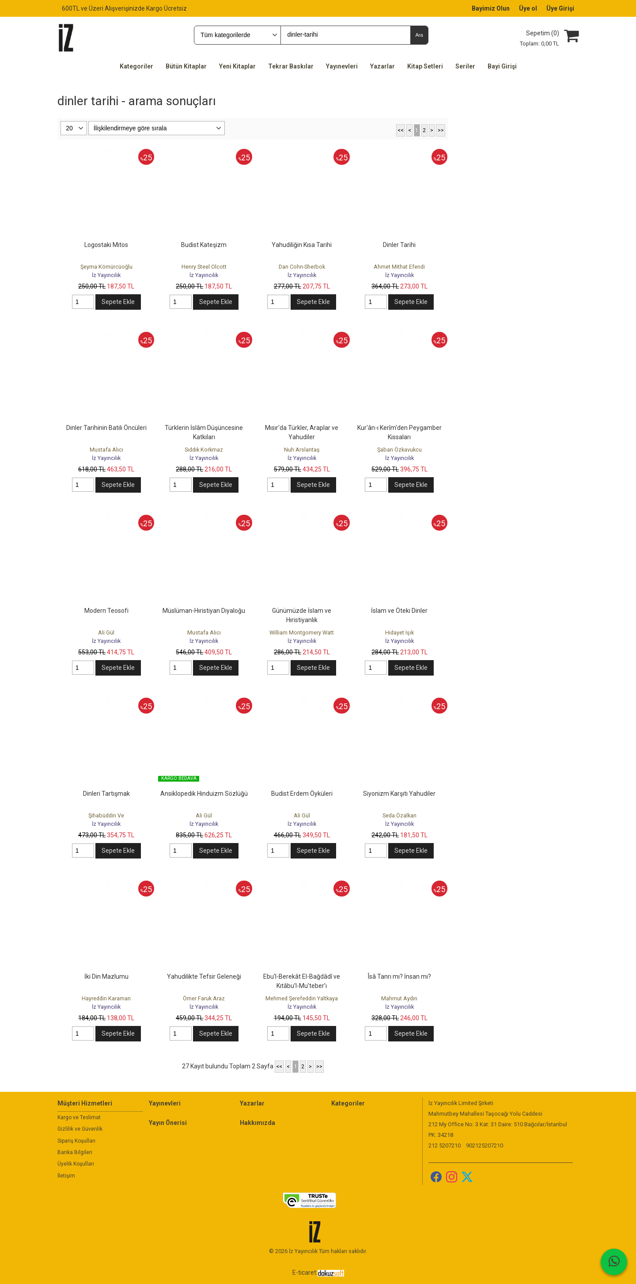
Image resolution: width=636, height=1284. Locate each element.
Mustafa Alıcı (106, 449)
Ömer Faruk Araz (204, 998)
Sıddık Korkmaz (204, 449)
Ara (419, 35)
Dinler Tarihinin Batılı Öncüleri (106, 427)
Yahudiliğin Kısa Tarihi (302, 244)
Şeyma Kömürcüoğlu (106, 266)
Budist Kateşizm (204, 244)
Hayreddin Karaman (106, 998)
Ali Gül (106, 632)
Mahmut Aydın (399, 998)
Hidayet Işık (399, 632)
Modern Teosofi (106, 610)
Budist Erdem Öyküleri (302, 793)
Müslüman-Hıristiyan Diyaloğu (204, 610)
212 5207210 (444, 1145)
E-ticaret (304, 1272)
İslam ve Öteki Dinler (399, 610)
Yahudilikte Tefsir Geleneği (204, 976)
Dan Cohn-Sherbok (302, 266)
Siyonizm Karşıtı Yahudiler (399, 793)
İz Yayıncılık (106, 275)
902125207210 (484, 1145)
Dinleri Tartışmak (106, 793)
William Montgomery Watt (301, 632)
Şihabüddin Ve (106, 815)
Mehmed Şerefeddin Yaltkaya (301, 998)
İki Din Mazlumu (106, 976)
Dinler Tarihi (399, 244)
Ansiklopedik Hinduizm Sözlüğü (204, 793)
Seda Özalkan (399, 815)
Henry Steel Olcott (204, 266)
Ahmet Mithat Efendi (399, 266)
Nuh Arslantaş (302, 449)
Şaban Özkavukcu (399, 449)
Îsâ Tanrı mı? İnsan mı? (399, 976)
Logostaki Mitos (106, 244)
